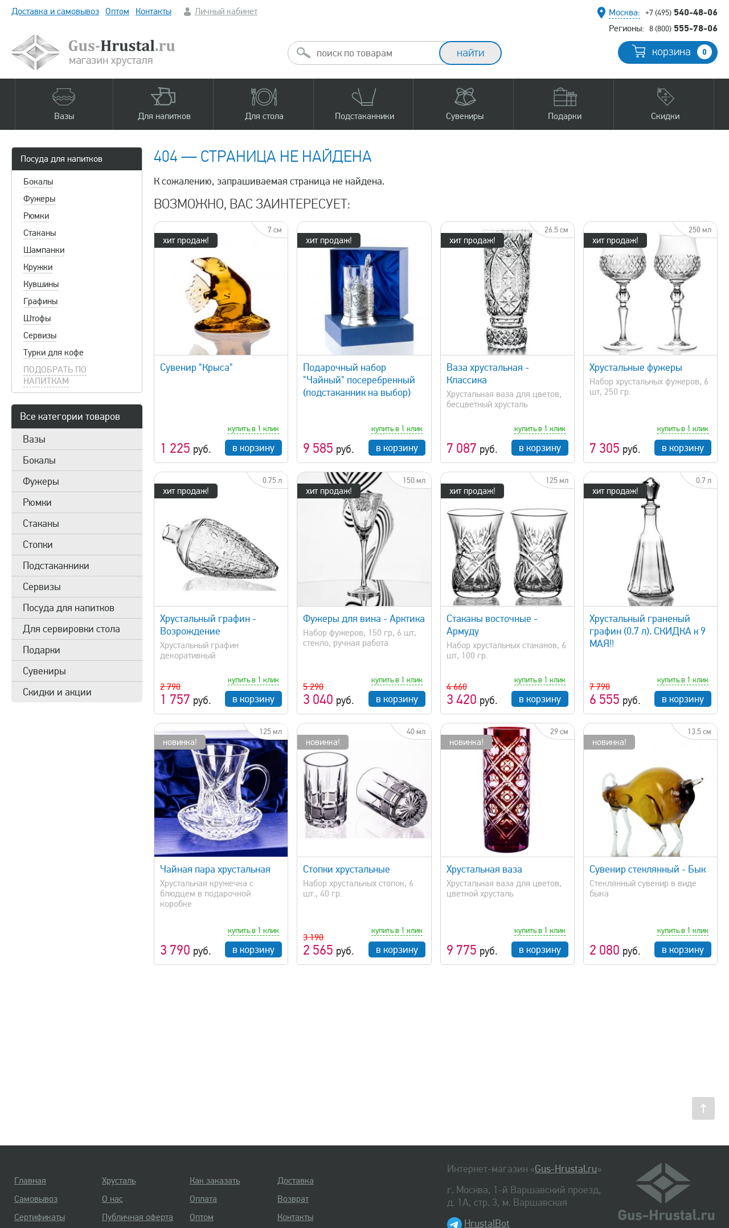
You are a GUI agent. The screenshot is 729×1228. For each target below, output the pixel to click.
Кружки (37, 267)
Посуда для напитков (62, 159)
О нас (112, 1199)
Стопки (38, 544)
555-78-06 (683, 28)
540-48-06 (681, 12)
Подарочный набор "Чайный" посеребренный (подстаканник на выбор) (359, 380)
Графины (40, 301)
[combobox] (374, 53)
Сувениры (44, 671)
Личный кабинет (226, 11)
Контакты (153, 11)
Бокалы (38, 181)
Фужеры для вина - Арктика (364, 618)
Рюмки (36, 216)
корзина (682, 51)
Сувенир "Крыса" (196, 367)
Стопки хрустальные (346, 869)
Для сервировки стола (71, 629)
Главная (30, 1180)
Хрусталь (119, 1180)
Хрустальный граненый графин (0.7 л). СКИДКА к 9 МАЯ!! (647, 631)
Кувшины (41, 284)
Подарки (41, 650)
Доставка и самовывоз (55, 11)
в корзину (253, 447)
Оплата (203, 1199)
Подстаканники (56, 565)
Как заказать (215, 1180)
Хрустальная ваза (484, 869)
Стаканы (39, 233)
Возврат (293, 1199)
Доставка (295, 1180)
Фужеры (39, 198)
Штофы (37, 318)
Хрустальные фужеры (635, 367)
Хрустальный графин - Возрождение (208, 624)
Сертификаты (39, 1217)
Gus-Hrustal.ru (566, 1168)
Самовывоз (36, 1199)
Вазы (34, 439)
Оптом (117, 11)
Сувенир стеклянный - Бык (647, 869)
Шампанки (43, 250)
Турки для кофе (53, 352)
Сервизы (39, 335)
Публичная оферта (137, 1217)
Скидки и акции (57, 692)
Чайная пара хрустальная (215, 869)
